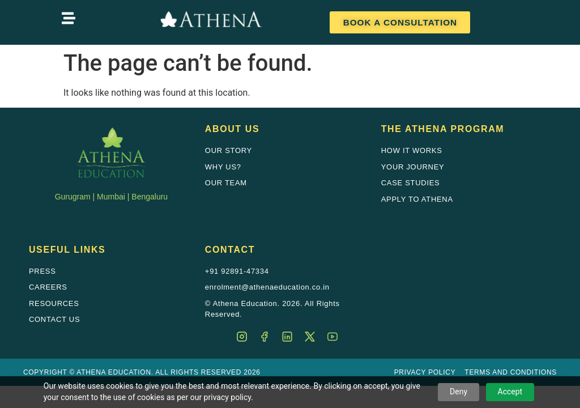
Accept (510, 391)
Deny (458, 391)
